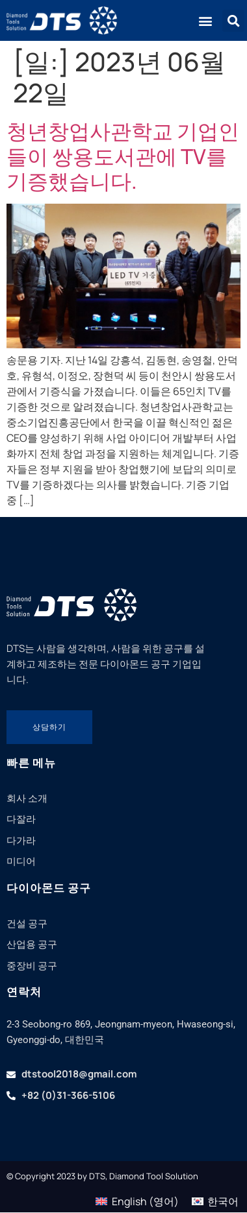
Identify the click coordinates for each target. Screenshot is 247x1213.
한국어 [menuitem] (223, 1201)
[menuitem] (137, 1201)
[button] (205, 20)
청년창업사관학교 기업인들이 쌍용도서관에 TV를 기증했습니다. (122, 156)
